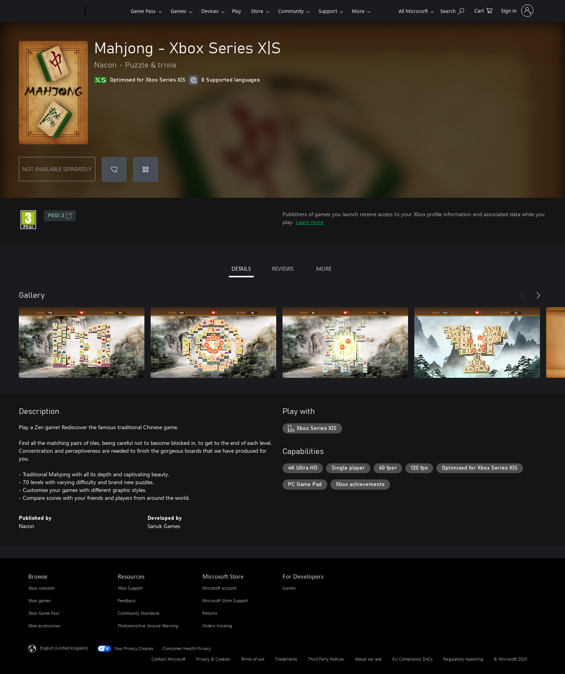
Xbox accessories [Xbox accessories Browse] (44, 625)
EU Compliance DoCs (412, 658)
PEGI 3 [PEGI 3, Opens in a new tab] (60, 216)
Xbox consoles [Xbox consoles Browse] (41, 587)
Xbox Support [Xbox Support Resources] (130, 587)
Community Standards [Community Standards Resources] (139, 613)
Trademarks (286, 658)
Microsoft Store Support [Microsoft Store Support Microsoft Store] (225, 600)
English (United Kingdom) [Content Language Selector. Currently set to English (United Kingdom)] (64, 647)
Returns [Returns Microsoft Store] (209, 613)
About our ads (368, 658)
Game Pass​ (143, 10)
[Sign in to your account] (516, 10)
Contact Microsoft (168, 658)
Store (257, 10)
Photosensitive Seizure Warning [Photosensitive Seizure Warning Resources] (148, 625)
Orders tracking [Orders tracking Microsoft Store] (217, 625)
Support (328, 10)
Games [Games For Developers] (289, 587)
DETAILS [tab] (241, 268)
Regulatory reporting (463, 658)
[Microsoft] (55, 11)
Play (236, 10)
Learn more (309, 222)
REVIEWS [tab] (282, 268)
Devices (210, 10)
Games (178, 10)
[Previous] (522, 295)
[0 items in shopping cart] (483, 10)
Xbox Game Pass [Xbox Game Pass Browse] (44, 613)
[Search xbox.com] (452, 10)
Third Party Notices (326, 658)
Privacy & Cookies (213, 658)
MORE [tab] (324, 268)
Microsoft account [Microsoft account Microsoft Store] (219, 587)
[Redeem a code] (145, 169)
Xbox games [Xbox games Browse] (39, 600)
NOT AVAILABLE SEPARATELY (57, 169)
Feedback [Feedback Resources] (126, 600)
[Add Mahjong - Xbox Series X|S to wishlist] (114, 169)
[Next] (538, 295)
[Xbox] (107, 11)
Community (291, 10)
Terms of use (252, 658)
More (358, 10)
